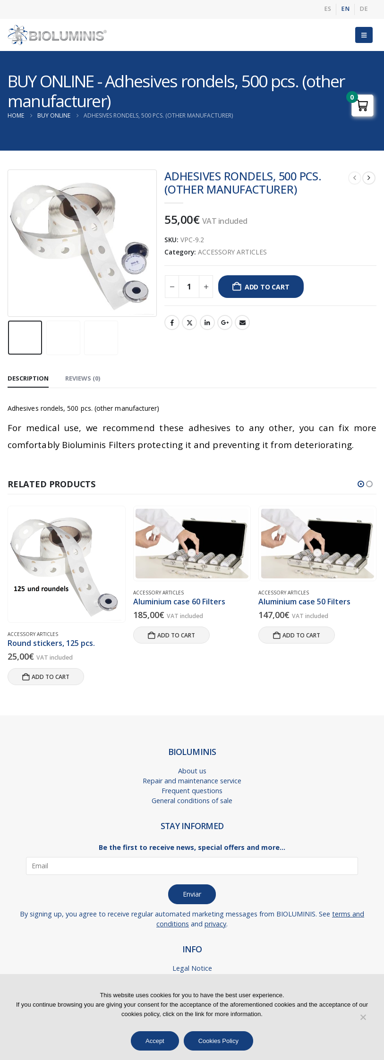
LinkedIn (207, 322)
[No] (363, 1017)
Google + (224, 322)
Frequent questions (192, 790)
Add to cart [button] (50, 677)
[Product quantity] (189, 286)
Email (242, 322)
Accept (154, 1040)
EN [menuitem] (345, 9)
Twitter (189, 322)
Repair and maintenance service (192, 780)
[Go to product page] (66, 564)
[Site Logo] (57, 35)
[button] (364, 35)
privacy (215, 923)
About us (192, 770)
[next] (368, 178)
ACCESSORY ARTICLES (232, 251)
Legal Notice (192, 968)
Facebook (171, 322)
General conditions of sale (192, 800)
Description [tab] (28, 378)
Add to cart (267, 286)
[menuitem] (327, 9)
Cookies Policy (218, 1040)
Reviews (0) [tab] (82, 378)
